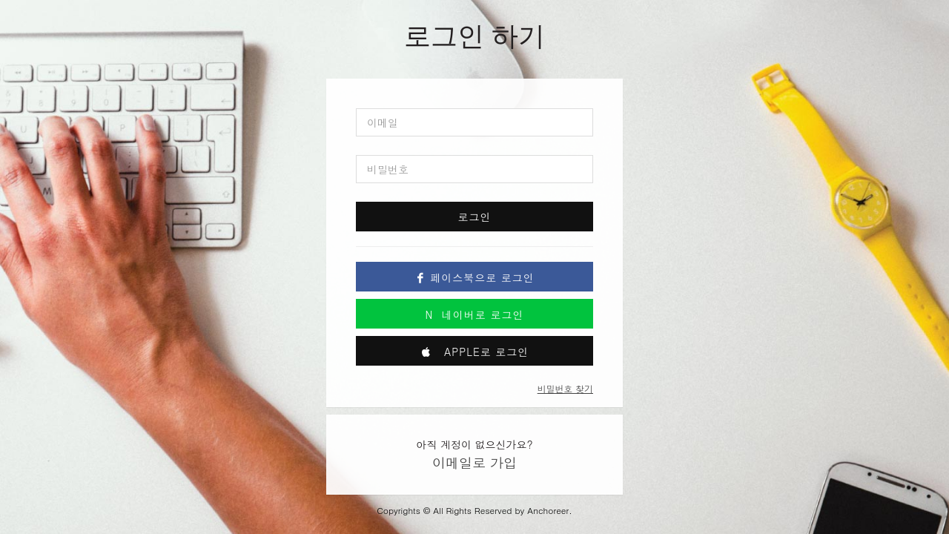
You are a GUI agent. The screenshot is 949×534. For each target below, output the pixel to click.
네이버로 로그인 (475, 314)
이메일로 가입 (474, 462)
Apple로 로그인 (474, 351)
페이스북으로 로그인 (474, 277)
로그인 (475, 216)
